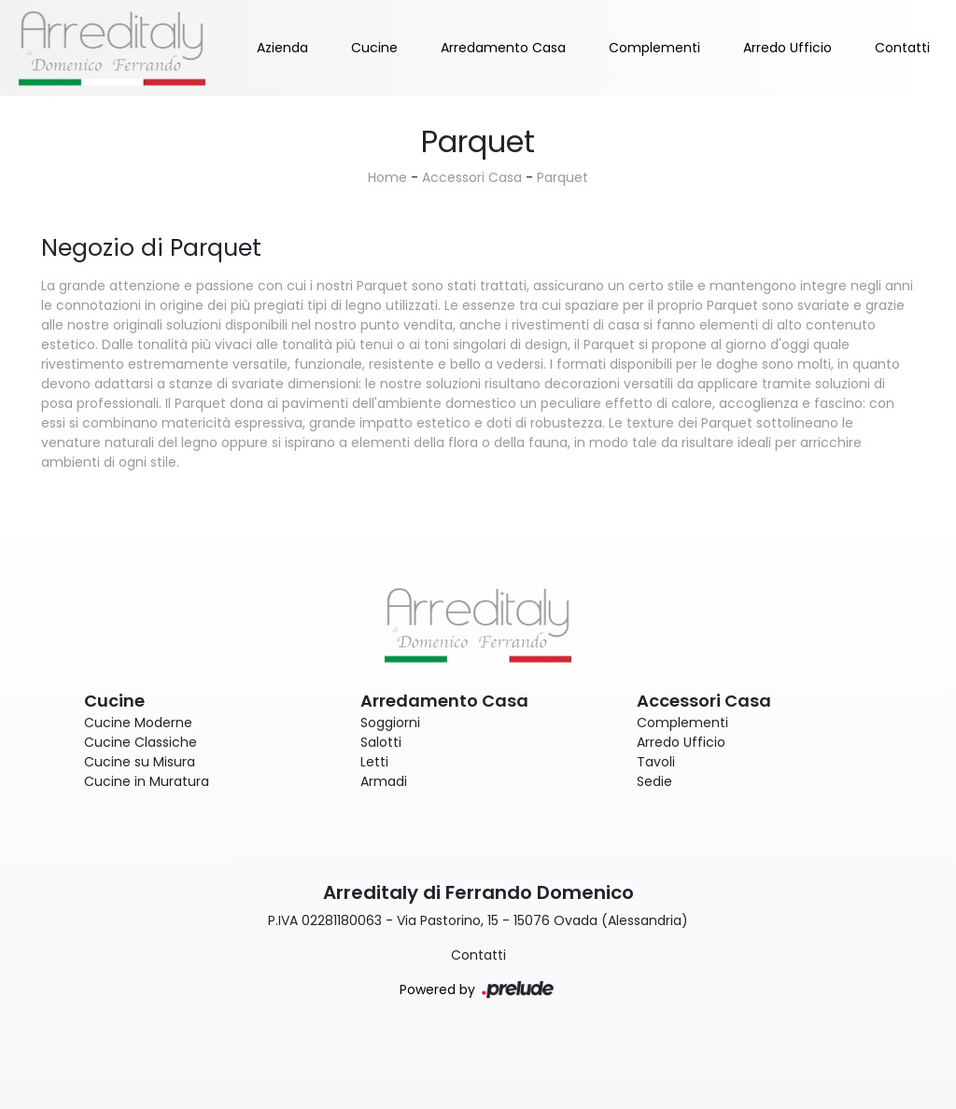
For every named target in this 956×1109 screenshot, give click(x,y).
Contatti (902, 47)
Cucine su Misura (139, 761)
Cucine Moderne (138, 722)
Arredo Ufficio (787, 47)
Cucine (374, 47)
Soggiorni (390, 722)
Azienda (282, 47)
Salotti (380, 742)
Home (387, 177)
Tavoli (656, 761)
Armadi (383, 781)
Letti (374, 761)
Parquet (562, 177)
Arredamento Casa (503, 47)
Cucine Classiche (140, 742)
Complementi (654, 47)
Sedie (654, 781)
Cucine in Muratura (146, 781)
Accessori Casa (472, 177)
